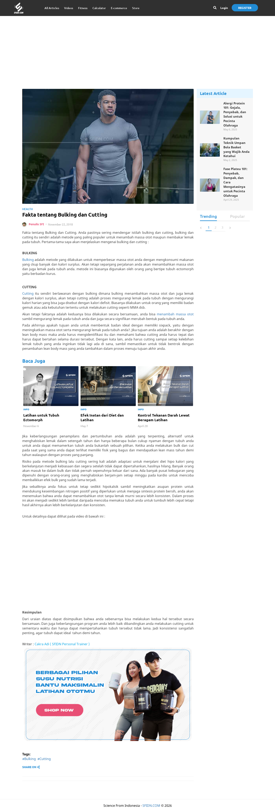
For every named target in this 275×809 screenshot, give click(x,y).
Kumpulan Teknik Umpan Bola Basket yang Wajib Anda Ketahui (235, 148)
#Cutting (44, 760)
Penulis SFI (36, 225)
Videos (68, 8)
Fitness (82, 8)
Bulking (28, 261)
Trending (208, 219)
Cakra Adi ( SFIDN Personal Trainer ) (62, 645)
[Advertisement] (137, 48)
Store (135, 8)
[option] (51, 399)
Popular (237, 219)
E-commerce (119, 8)
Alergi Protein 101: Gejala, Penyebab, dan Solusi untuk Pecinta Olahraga (235, 115)
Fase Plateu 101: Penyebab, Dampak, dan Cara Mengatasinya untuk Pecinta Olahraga (236, 185)
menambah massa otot (175, 315)
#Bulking (29, 760)
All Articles (52, 8)
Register (244, 8)
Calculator (99, 8)
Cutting (28, 294)
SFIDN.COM (151, 806)
